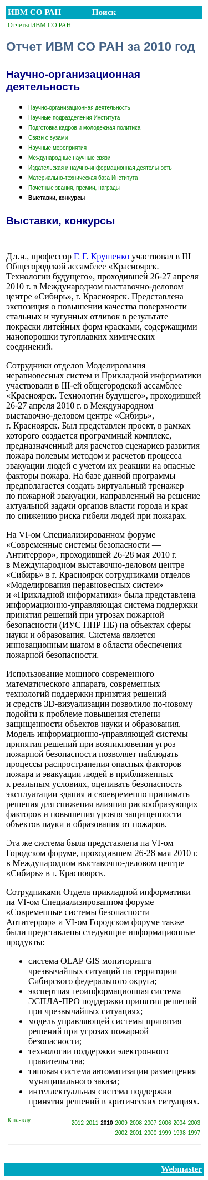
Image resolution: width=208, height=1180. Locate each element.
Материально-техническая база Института (83, 178)
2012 (78, 1123)
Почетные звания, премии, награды (74, 188)
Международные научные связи (69, 158)
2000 (150, 1133)
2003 (194, 1123)
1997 (194, 1133)
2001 (136, 1133)
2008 (136, 1123)
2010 (106, 1123)
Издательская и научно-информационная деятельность (100, 168)
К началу (19, 1120)
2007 (150, 1123)
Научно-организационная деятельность (79, 108)
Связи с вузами (48, 138)
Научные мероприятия (57, 148)
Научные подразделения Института (74, 118)
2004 (180, 1123)
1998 (180, 1133)
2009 (121, 1123)
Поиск (104, 12)
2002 (121, 1133)
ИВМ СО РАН (34, 12)
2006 (165, 1123)
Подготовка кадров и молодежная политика (84, 128)
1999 (165, 1133)
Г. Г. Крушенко (101, 256)
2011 (92, 1123)
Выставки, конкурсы (56, 198)
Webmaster (181, 1168)
